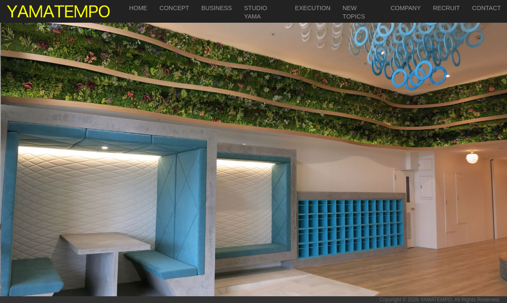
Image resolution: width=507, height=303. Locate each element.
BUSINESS (216, 8)
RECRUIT (446, 8)
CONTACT (486, 8)
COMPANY (406, 8)
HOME (138, 8)
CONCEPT (174, 8)
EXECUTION (312, 8)
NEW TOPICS (353, 12)
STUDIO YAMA (255, 12)
